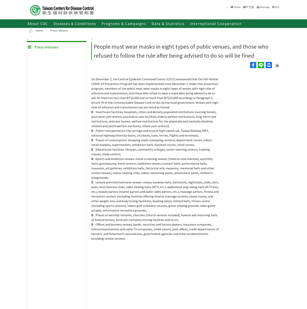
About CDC (38, 23)
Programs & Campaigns (124, 23)
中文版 (250, 7)
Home (237, 7)
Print (268, 65)
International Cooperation (216, 23)
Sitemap (265, 7)
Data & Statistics (168, 23)
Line (260, 65)
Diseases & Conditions (74, 23)
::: (27, 39)
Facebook (253, 65)
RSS (277, 7)
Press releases (59, 30)
